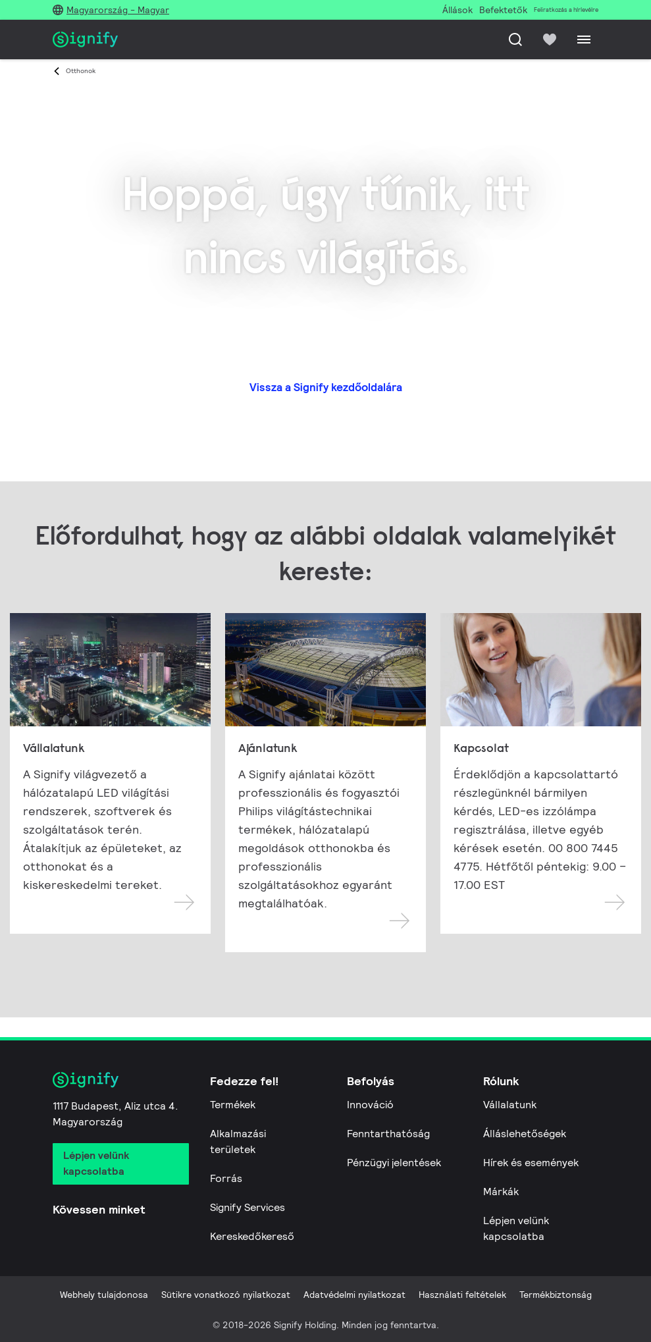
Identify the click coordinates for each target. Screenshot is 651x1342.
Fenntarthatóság (388, 1134)
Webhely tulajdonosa (104, 1295)
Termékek (232, 1105)
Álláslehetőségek (524, 1134)
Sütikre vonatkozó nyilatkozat (225, 1295)
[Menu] (583, 39)
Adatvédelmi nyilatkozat (354, 1295)
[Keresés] (515, 39)
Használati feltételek (462, 1295)
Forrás (226, 1178)
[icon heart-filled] (549, 39)
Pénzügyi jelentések (394, 1162)
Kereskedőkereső (252, 1236)
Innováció (370, 1105)
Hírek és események (531, 1162)
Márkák (501, 1191)
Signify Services (247, 1207)
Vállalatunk (509, 1105)
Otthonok (80, 71)
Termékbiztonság (555, 1295)
